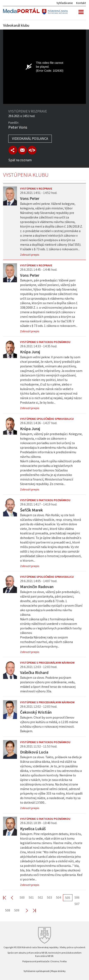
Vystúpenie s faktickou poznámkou (45, 342)
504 (58, 897)
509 (16, 910)
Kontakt (81, 3)
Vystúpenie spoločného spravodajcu (47, 419)
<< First (7, 897)
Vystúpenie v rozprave (36, 188)
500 (22, 897)
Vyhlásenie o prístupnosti (37, 971)
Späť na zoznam (20, 160)
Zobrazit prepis (29, 254)
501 (31, 897)
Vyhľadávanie (65, 3)
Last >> (32, 910)
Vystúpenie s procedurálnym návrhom (47, 662)
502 (40, 897)
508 (7, 910)
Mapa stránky (58, 971)
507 (77, 904)
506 (77, 897)
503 (49, 897)
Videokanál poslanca (30, 138)
